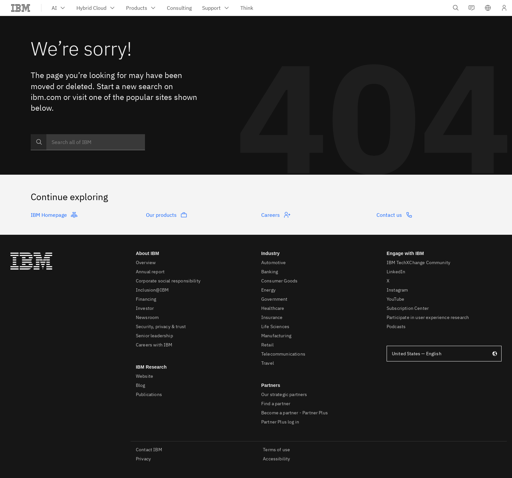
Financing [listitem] (146, 299)
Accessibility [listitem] (276, 459)
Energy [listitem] (268, 290)
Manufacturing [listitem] (276, 336)
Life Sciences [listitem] (275, 326)
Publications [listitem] (149, 394)
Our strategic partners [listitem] (284, 394)
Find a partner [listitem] (275, 403)
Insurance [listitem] (271, 317)
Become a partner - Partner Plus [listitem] (294, 413)
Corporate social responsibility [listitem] (168, 281)
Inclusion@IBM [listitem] (152, 290)
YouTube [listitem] (395, 299)
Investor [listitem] (145, 308)
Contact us (394, 215)
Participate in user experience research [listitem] (428, 317)
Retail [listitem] (267, 345)
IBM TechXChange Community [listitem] (418, 262)
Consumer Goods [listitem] (279, 281)
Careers (275, 215)
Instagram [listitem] (397, 290)
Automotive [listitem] (273, 262)
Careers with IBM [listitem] (154, 345)
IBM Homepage (54, 215)
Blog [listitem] (140, 385)
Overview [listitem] (146, 262)
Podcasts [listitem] (396, 326)
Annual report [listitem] (150, 272)
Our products (166, 215)
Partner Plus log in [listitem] (280, 422)
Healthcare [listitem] (272, 308)
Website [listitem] (144, 376)
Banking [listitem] (269, 272)
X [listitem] (388, 281)
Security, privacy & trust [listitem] (161, 326)
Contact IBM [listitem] (149, 450)
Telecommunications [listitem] (283, 354)
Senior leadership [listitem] (154, 336)
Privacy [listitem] (143, 459)
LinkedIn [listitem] (396, 272)
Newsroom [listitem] (147, 317)
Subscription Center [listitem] (408, 308)
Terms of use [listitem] (276, 450)
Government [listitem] (274, 299)
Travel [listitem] (267, 363)
